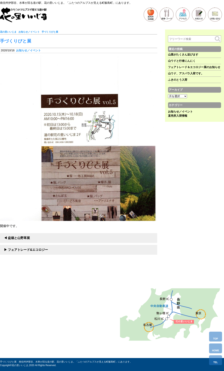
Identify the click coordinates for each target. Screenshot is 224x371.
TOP (215, 338)
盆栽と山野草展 (19, 238)
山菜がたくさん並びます (183, 54)
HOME (215, 350)
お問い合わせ (30, 342)
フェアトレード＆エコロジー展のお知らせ (194, 67)
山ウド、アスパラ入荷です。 (186, 73)
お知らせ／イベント (28, 50)
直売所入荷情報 (177, 115)
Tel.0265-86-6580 (34, 334)
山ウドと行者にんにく (182, 60)
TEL (215, 362)
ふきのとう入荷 (177, 79)
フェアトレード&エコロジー (28, 249)
